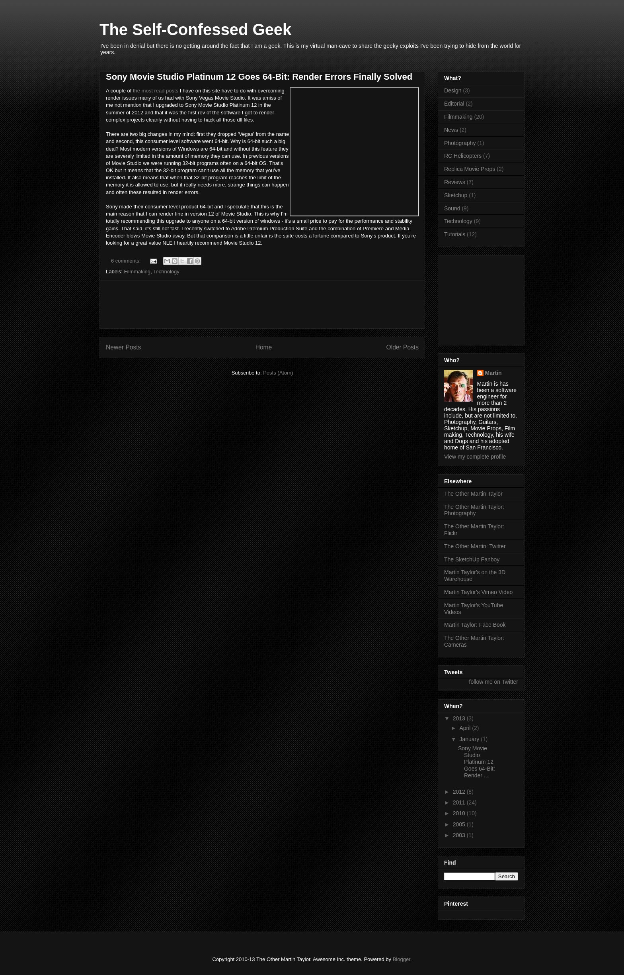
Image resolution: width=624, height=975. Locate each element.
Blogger (401, 959)
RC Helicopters (463, 156)
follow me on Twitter (493, 682)
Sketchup (455, 195)
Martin (493, 373)
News (451, 130)
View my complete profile (475, 456)
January (470, 739)
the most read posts (154, 91)
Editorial (454, 103)
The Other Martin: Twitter (475, 546)
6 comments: (126, 261)
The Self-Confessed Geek (195, 29)
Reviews (454, 182)
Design (453, 90)
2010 (460, 813)
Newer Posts (123, 347)
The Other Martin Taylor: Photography (474, 510)
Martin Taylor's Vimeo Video (478, 592)
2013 (460, 718)
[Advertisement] (262, 304)
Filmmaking (137, 272)
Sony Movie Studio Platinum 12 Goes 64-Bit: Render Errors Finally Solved (259, 77)
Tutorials (454, 234)
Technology (166, 272)
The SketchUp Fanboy (471, 559)
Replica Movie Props (469, 169)
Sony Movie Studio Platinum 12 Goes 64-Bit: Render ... (476, 761)
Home (263, 347)
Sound (452, 208)
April (465, 728)
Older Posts (402, 347)
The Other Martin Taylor (473, 493)
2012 (460, 792)
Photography (460, 143)
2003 (460, 835)
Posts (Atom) (278, 373)
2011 (460, 802)
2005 (460, 824)
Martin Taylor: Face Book (475, 625)
